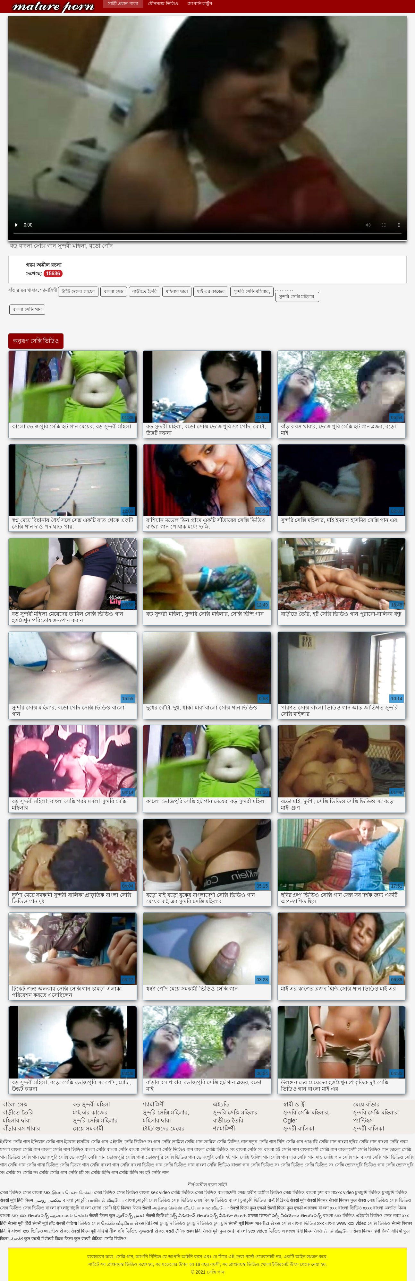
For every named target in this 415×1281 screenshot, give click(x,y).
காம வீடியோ (215, 1207)
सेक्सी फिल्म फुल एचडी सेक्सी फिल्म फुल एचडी (266, 1207)
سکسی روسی (48, 1200)
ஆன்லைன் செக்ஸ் (69, 1215)
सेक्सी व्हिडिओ (157, 1215)
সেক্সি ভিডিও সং (264, 1164)
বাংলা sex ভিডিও (339, 1215)
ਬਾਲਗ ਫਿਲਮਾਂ (259, 1215)
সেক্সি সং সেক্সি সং (22, 1172)
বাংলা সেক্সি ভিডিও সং (214, 1149)
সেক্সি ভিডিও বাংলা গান (228, 1164)
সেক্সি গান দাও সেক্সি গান (319, 1157)
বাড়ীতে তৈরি (144, 291)
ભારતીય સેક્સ (267, 1223)
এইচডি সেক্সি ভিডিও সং (130, 1141)
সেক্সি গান (53, 7)
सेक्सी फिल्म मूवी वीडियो (89, 1231)
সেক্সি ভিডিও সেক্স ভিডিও (194, 1192)
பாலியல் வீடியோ (106, 1200)
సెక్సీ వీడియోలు (285, 1215)
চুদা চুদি (220, 1223)
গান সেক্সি (162, 1141)
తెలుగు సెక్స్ (38, 1215)
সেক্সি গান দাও (283, 1157)
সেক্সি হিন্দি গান (104, 1172)
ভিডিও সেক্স (89, 1223)
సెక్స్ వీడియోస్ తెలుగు (189, 1215)
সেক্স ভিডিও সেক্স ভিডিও (117, 1192)
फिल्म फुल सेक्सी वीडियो (83, 1238)
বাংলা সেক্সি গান (27, 309)
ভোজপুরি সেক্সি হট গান (217, 1157)
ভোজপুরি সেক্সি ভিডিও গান (170, 1157)
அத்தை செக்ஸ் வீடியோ (176, 1207)
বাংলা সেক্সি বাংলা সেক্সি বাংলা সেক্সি (117, 1149)
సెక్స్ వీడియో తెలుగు (228, 1215)
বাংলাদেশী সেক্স (231, 1192)
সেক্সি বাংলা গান (104, 1164)
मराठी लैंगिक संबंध (180, 1231)
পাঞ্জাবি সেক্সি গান (320, 1141)
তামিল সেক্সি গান (187, 1141)
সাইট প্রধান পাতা (123, 3)
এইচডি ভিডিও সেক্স (374, 1215)
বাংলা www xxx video (345, 1223)
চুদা (321, 1192)
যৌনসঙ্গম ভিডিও (163, 3)
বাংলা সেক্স (113, 291)
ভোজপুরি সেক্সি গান (87, 1157)
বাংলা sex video (155, 1192)
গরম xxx (401, 1215)
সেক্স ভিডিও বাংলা (299, 1192)
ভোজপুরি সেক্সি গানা (125, 1157)
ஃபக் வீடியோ (338, 1231)
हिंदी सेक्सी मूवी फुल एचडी (215, 1231)
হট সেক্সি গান (157, 1172)
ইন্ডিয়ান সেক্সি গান (47, 1141)
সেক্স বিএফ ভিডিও (211, 1200)
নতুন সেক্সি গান (262, 1141)
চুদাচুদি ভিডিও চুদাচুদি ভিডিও (381, 1192)
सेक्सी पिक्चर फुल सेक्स (347, 1200)
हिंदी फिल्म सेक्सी (310, 1231)
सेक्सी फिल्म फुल (102, 1215)
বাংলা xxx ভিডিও (27, 1231)
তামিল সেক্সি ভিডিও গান (226, 1141)
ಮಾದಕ (16, 1238)
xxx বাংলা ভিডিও (346, 1207)
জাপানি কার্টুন (200, 3)
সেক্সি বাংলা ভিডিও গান (141, 1164)
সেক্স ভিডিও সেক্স (16, 1192)
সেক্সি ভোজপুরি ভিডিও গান (360, 1164)
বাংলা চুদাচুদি (75, 1200)
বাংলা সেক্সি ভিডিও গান (172, 1149)
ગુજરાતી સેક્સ (152, 1231)
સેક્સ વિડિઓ (146, 1223)
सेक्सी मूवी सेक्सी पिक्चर (308, 1200)
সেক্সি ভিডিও (379, 1223)
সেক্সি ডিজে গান (74, 1164)
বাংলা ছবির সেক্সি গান (357, 1141)
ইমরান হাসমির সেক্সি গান (86, 1141)
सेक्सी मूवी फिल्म (241, 1223)
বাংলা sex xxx (13, 1215)
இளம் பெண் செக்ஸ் (72, 1192)
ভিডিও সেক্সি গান (23, 1157)
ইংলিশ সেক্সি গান (15, 1141)
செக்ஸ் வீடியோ (117, 1223)
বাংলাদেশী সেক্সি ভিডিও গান (363, 1149)
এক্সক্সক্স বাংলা (317, 1207)
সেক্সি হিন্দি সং (131, 1172)
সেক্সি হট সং (79, 1172)
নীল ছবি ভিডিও (124, 1231)
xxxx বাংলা (373, 1207)
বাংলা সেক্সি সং (249, 1149)
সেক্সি (287, 1223)
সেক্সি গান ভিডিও (387, 1157)
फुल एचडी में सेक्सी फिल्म (44, 1238)
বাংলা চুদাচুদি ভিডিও (247, 1200)
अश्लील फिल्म (395, 1207)
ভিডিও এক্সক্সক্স (282, 1231)
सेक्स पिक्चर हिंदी (366, 1231)
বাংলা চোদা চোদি (96, 1207)
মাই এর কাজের (211, 291)
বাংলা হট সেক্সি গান (281, 1149)
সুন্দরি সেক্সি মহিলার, (252, 291)
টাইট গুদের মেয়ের (78, 291)
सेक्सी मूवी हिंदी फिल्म (16, 1200)
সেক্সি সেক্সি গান (53, 1172)
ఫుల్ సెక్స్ (124, 1215)
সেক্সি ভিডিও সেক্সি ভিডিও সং (307, 1164)
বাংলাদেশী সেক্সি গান (318, 1149)
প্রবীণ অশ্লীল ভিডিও (264, 1192)
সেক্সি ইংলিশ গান (255, 1157)
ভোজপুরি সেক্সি (54, 1157)
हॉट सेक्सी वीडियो (63, 1223)
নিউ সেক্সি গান (290, 1141)
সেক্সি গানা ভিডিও (43, 1164)
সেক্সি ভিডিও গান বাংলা (185, 1164)
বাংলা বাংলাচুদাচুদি (63, 1207)
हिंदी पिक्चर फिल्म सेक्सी (132, 1207)
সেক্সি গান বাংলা (357, 1157)
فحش (139, 1215)
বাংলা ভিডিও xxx (308, 1223)
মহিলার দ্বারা (177, 291)
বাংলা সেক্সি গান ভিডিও (62, 1149)
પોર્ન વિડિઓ (278, 1200)
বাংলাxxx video (339, 1192)
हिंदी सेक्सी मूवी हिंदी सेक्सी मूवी (24, 1223)
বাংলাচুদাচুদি (137, 1200)
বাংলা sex (41, 1192)
